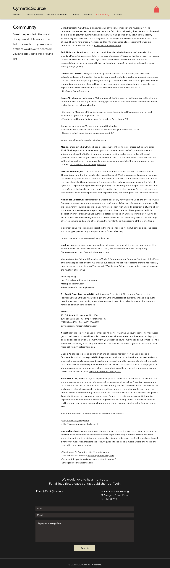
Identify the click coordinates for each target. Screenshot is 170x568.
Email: (39, 491)
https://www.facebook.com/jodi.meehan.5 (94, 459)
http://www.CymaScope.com (75, 91)
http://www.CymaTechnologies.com (88, 164)
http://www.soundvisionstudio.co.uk (80, 424)
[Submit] (84, 548)
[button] (156, 9)
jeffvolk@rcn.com (53, 491)
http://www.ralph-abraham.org (91, 140)
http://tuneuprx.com (95, 318)
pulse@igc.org (68, 276)
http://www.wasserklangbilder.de (92, 238)
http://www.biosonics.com (107, 45)
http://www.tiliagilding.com (75, 420)
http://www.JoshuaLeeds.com (94, 252)
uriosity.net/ (115, 371)
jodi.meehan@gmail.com (80, 462)
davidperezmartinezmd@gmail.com (79, 325)
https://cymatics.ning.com (101, 455)
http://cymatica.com (98, 452)
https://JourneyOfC (99, 371)
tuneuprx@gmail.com (72, 318)
